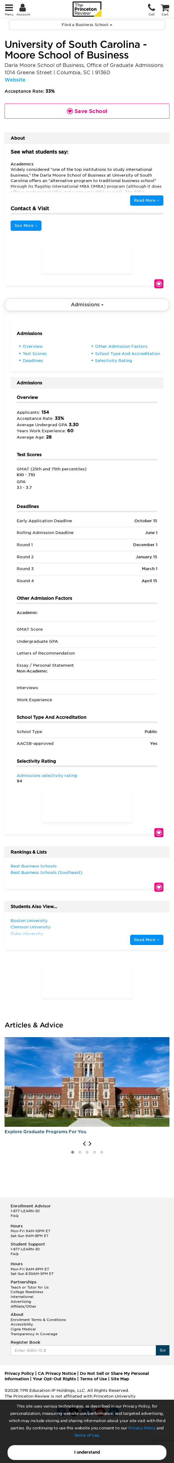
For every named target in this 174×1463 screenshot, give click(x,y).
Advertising (21, 1301)
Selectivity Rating (113, 360)
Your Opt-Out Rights (54, 1379)
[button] (72, 1152)
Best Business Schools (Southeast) (46, 872)
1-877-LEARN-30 (25, 1211)
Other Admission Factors (121, 346)
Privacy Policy (142, 1428)
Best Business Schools (34, 866)
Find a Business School (87, 24)
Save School (158, 283)
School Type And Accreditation (127, 353)
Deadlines (33, 360)
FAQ (14, 1216)
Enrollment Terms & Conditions (38, 1320)
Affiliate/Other (23, 1306)
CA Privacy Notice (57, 1373)
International (22, 1297)
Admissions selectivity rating (47, 775)
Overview (33, 346)
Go (163, 1350)
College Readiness (27, 1292)
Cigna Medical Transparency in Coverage (34, 1331)
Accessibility (22, 1324)
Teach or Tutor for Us (30, 1287)
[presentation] (84, 1144)
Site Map (120, 1379)
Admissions (87, 304)
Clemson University (31, 927)
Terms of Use (86, 1435)
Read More (146, 200)
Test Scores (35, 353)
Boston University (29, 920)
